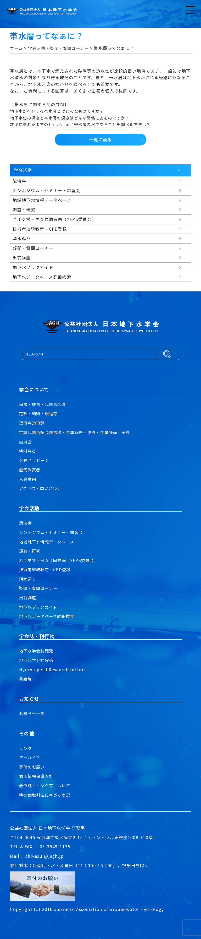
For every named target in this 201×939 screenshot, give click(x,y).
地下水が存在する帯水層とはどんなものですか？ (59, 111)
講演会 (26, 523)
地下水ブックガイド (39, 607)
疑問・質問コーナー (39, 588)
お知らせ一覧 (32, 713)
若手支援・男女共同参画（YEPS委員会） (61, 560)
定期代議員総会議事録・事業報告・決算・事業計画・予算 (78, 432)
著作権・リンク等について (46, 785)
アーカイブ (30, 757)
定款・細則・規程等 (39, 413)
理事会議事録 (32, 423)
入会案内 (28, 479)
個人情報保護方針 (37, 776)
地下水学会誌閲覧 (37, 650)
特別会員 (28, 451)
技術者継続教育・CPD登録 (46, 569)
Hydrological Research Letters (53, 669)
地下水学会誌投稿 (37, 660)
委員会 (26, 441)
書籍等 (26, 679)
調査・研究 (30, 551)
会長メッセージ (35, 460)
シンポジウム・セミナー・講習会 (53, 532)
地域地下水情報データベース (48, 541)
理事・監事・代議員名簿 (44, 404)
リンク (26, 748)
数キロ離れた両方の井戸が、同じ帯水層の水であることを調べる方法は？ (84, 124)
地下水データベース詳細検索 (48, 616)
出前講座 (28, 597)
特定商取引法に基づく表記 (46, 795)
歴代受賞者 (30, 469)
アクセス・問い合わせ (41, 488)
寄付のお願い (32, 767)
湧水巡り (28, 579)
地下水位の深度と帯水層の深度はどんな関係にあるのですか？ (73, 118)
